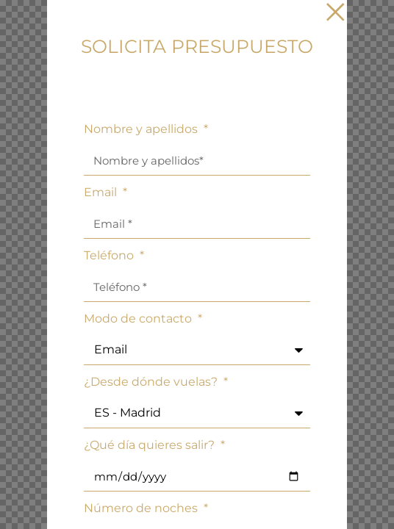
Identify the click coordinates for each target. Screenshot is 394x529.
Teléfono (110, 256)
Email (102, 193)
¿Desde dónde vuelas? (152, 382)
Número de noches (142, 509)
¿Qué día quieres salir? (151, 445)
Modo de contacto (139, 319)
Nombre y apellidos (142, 129)
